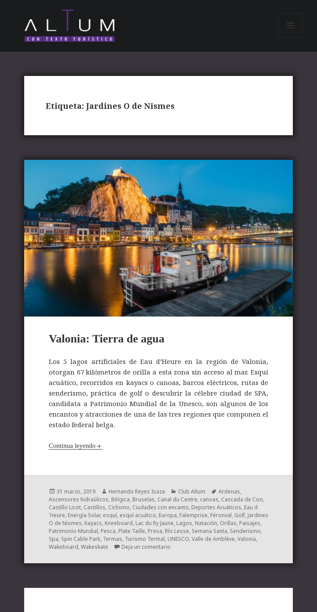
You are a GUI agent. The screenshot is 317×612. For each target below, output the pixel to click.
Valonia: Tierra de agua (106, 338)
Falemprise (193, 515)
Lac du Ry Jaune (154, 523)
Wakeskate (94, 547)
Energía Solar (84, 515)
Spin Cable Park (80, 539)
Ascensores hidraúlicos (79, 499)
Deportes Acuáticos (216, 507)
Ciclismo (119, 507)
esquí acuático (138, 515)
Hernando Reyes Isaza (137, 491)
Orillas (228, 523)
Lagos (184, 523)
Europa (168, 515)
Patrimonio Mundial (73, 531)
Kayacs (93, 523)
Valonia (246, 539)
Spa (53, 539)
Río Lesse (177, 531)
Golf (239, 515)
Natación (206, 523)
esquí (110, 515)
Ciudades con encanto (160, 507)
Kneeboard (119, 523)
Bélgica (120, 499)
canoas (209, 499)
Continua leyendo (72, 445)
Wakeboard (63, 547)
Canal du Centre (177, 499)
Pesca (108, 531)
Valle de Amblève (213, 539)
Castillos (95, 507)
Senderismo (245, 531)
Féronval (221, 515)
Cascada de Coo (242, 499)
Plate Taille (131, 531)
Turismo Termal (145, 539)
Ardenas (229, 491)
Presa (155, 531)
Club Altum (191, 491)
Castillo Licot (65, 507)
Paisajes (249, 523)
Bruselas (143, 499)
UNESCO (178, 539)
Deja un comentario (146, 547)
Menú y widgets (291, 37)
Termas (112, 539)
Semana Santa (209, 531)
